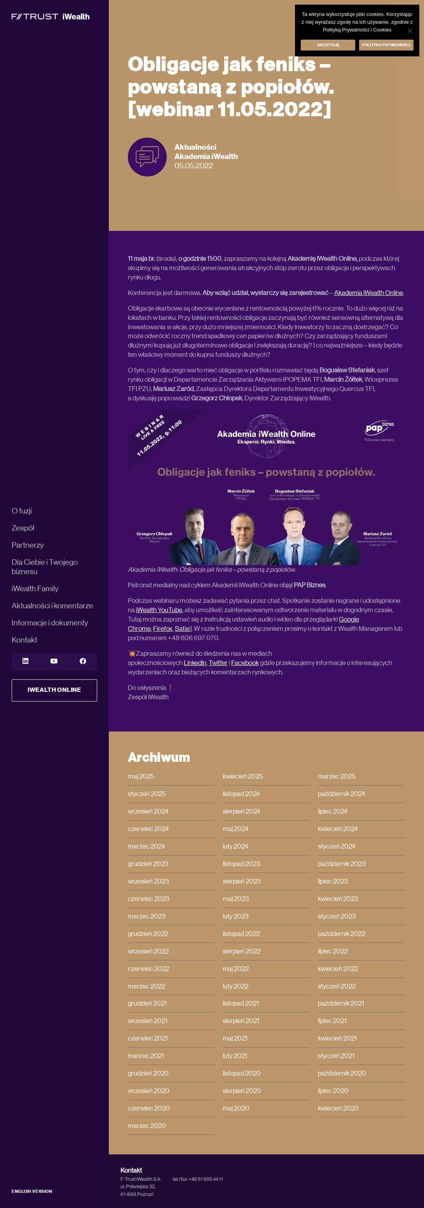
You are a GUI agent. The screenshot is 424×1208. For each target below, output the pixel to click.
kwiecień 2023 (338, 899)
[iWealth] (50, 16)
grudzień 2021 (147, 1003)
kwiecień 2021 (337, 1038)
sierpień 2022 (241, 951)
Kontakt (24, 640)
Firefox (163, 628)
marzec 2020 (147, 1125)
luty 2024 (235, 846)
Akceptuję (328, 45)
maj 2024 (236, 829)
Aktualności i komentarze (52, 606)
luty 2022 (235, 986)
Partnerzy (28, 545)
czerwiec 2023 (148, 899)
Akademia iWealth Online (368, 293)
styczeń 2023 (337, 916)
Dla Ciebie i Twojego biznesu (45, 567)
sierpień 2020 (242, 1091)
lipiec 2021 (332, 1021)
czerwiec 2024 (148, 829)
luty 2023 (236, 916)
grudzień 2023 (148, 864)
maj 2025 (141, 776)
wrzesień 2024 (148, 811)
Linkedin (195, 663)
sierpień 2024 (241, 811)
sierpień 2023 (242, 881)
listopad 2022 (241, 933)
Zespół (23, 528)
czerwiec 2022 (148, 968)
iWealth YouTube (159, 610)
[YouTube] (53, 661)
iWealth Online (54, 690)
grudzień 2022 (148, 933)
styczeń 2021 (336, 1056)
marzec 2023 (147, 916)
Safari (183, 628)
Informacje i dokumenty (50, 623)
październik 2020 (342, 1073)
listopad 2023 (241, 864)
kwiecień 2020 (338, 1108)
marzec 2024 (146, 846)
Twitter (218, 663)
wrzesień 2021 (148, 1021)
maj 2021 (235, 1038)
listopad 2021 (241, 1003)
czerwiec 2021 (148, 1038)
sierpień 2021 (241, 1021)
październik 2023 (342, 864)
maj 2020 (236, 1108)
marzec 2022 (146, 986)
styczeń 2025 (147, 794)
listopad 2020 (242, 1073)
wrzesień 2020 (148, 1091)
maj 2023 (236, 899)
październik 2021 (341, 1003)
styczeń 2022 (337, 986)
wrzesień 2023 (148, 881)
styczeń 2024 (337, 846)
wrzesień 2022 (148, 951)
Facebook (245, 663)
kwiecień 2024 (338, 829)
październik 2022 (341, 933)
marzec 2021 (146, 1056)
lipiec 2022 (333, 951)
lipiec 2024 (333, 811)
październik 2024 (341, 794)
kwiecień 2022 (338, 968)
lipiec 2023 (333, 881)
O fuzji (22, 511)
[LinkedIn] (25, 661)
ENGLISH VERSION (32, 1191)
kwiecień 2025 (243, 776)
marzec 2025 (336, 776)
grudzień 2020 (148, 1073)
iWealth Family (35, 589)
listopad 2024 (241, 794)
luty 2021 (235, 1056)
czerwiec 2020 (149, 1108)
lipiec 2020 (333, 1091)
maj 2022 (236, 968)
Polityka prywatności (386, 45)
